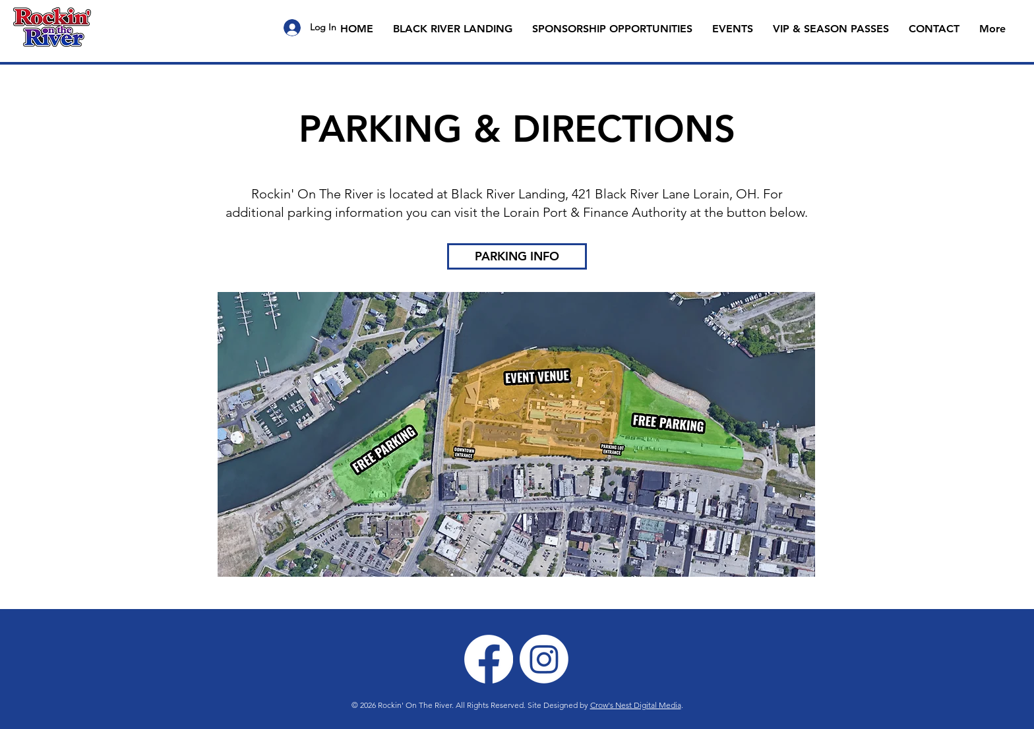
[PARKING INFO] (517, 256)
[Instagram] (544, 659)
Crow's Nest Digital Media (635, 705)
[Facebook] (488, 659)
